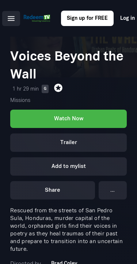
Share (52, 190)
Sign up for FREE (87, 18)
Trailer (68, 142)
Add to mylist (69, 166)
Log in (127, 18)
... (112, 190)
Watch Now (68, 118)
